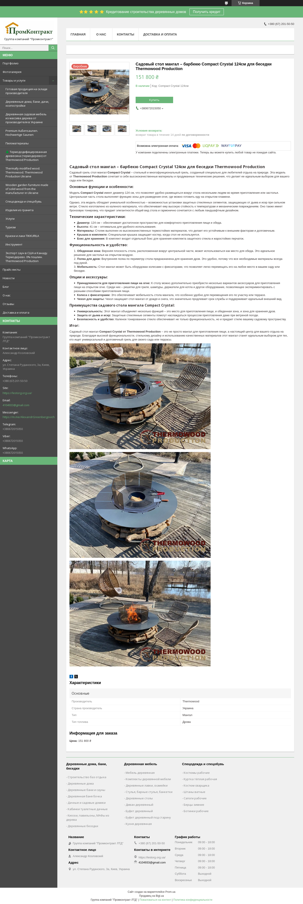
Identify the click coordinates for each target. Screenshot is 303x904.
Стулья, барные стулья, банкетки (149, 792)
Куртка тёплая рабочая (200, 779)
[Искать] (53, 48)
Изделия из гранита (20, 210)
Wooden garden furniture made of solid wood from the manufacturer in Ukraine (27, 189)
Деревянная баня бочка (85, 796)
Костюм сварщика (196, 785)
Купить (154, 100)
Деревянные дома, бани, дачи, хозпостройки (27, 104)
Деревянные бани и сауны (86, 790)
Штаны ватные (194, 792)
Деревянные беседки (83, 826)
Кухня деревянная (139, 824)
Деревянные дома (81, 783)
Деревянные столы (139, 798)
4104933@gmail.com (16, 405)
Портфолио (11, 63)
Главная (78, 34)
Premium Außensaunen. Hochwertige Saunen (22, 133)
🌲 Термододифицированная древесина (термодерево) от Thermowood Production (26, 156)
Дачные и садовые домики (87, 803)
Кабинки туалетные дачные (88, 809)
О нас (6, 295)
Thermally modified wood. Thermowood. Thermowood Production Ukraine (24, 172)
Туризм (11, 227)
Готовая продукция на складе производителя (26, 91)
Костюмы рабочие (197, 773)
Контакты (125, 34)
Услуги (10, 219)
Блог (6, 287)
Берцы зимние (194, 805)
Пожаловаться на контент (155, 899)
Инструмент (14, 244)
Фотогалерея (12, 72)
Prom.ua (170, 891)
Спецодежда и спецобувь (24, 201)
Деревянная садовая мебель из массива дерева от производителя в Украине (26, 118)
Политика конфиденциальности (192, 899)
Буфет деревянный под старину (148, 817)
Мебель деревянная (140, 773)
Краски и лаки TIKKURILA (22, 236)
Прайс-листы (12, 270)
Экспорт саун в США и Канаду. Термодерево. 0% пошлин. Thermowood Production (27, 257)
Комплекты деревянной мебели (148, 779)
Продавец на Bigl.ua (151, 895)
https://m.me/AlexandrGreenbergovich (29, 417)
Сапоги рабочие (195, 798)
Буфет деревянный (139, 811)
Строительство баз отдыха (87, 777)
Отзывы (8, 304)
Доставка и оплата (16, 312)
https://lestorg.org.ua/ (17, 393)
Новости (9, 278)
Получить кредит (207, 12)
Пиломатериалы (17, 143)
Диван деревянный (139, 805)
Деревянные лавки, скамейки (147, 785)
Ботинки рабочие (196, 811)
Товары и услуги (14, 80)
